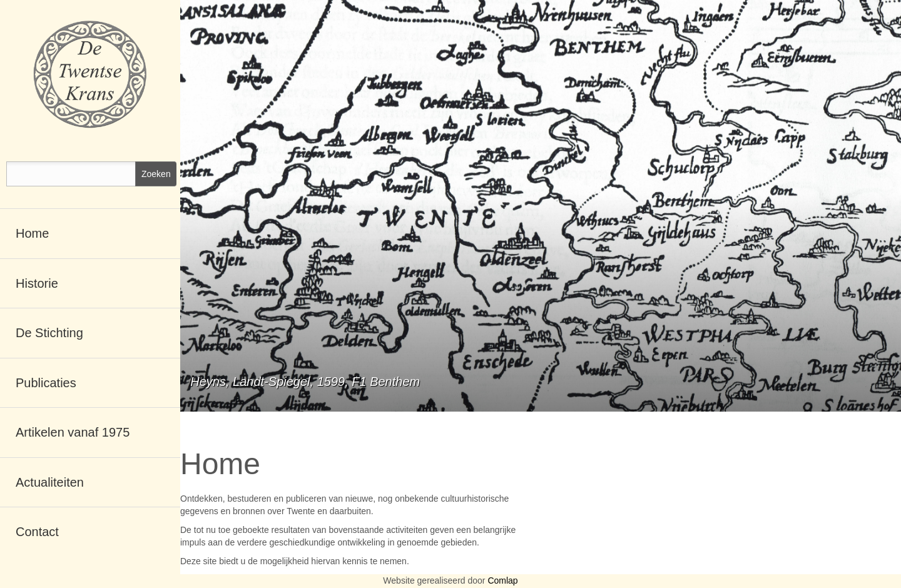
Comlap (502, 580)
